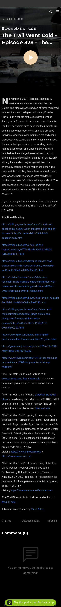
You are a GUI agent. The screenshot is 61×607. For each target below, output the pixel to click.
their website (42, 408)
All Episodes (13, 19)
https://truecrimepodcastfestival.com (31, 490)
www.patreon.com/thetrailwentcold (21, 378)
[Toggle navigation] (57, 12)
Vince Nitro (37, 509)
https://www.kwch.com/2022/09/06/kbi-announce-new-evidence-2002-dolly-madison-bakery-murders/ (30, 362)
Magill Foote (9, 502)
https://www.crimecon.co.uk (26, 451)
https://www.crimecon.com (16, 456)
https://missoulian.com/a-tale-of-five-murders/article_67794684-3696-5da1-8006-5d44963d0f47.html (27, 249)
